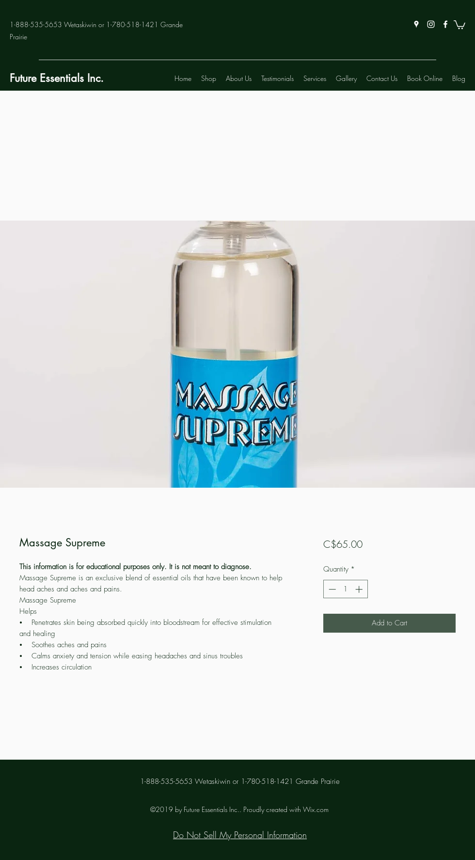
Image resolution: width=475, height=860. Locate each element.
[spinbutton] (345, 589)
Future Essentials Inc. (57, 78)
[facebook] (445, 24)
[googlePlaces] (416, 24)
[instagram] (431, 24)
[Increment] (359, 589)
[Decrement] (331, 589)
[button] (459, 24)
